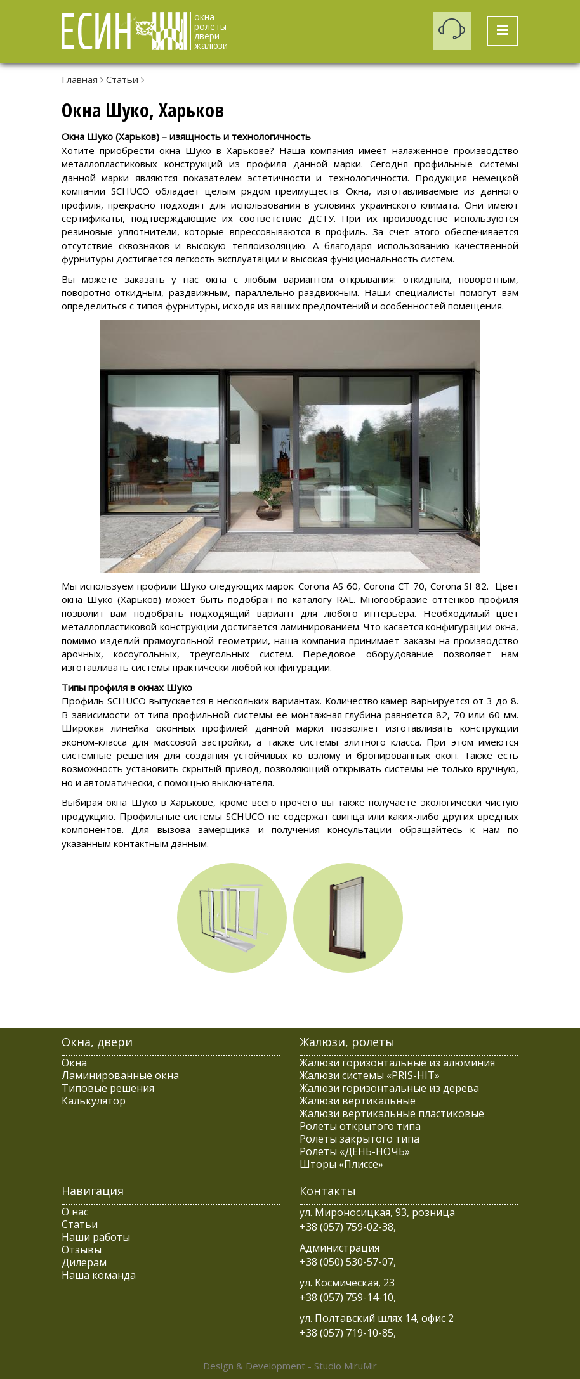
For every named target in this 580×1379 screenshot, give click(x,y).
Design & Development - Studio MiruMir (290, 1365)
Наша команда (99, 1275)
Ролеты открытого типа (360, 1126)
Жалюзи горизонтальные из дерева (389, 1088)
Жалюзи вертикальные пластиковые (392, 1113)
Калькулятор (94, 1100)
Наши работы (96, 1237)
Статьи (122, 79)
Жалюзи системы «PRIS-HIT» (370, 1075)
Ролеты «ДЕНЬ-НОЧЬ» (355, 1151)
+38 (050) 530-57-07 (346, 1262)
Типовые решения (108, 1088)
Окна (74, 1062)
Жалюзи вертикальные (358, 1100)
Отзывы (82, 1249)
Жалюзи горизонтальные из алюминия (397, 1062)
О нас (75, 1211)
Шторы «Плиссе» (341, 1164)
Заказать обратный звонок (452, 31)
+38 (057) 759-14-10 (346, 1297)
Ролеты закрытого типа (359, 1138)
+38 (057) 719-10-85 (346, 1333)
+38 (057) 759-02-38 (346, 1227)
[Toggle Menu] (502, 31)
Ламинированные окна (120, 1075)
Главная (80, 79)
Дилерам (84, 1262)
